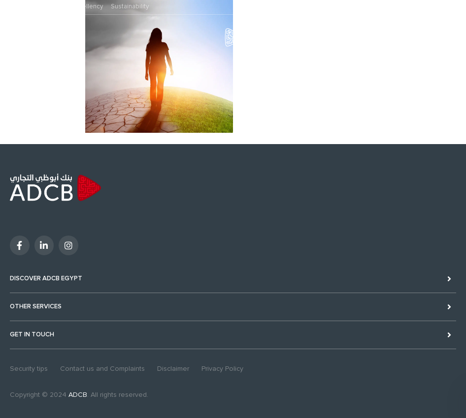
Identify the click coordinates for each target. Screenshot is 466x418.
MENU (12, 44)
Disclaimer (173, 368)
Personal (17, 6)
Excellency (87, 6)
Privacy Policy (222, 368)
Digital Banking (433, 35)
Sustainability (130, 6)
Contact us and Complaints (102, 368)
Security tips (29, 368)
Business (51, 6)
